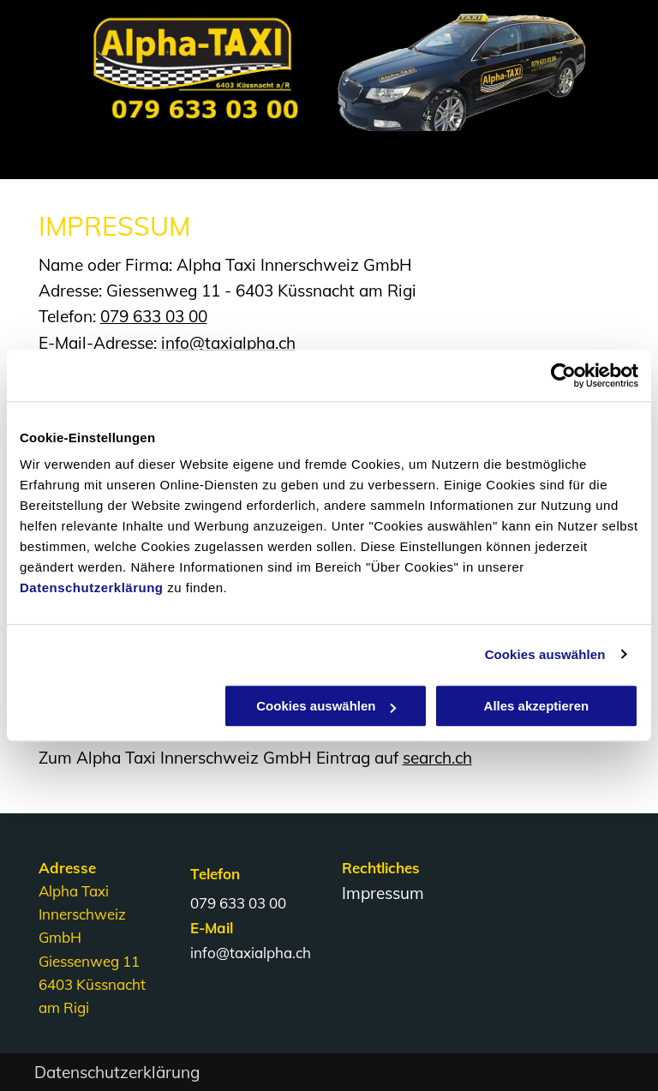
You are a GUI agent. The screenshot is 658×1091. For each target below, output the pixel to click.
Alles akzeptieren (536, 705)
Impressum (383, 893)
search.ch (437, 757)
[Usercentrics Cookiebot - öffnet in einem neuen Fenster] (563, 375)
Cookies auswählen (545, 654)
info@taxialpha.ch (228, 343)
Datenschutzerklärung (92, 587)
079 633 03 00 (153, 316)
